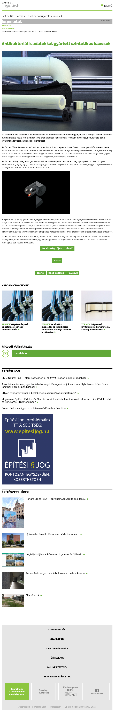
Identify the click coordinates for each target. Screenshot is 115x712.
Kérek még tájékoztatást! (57, 248)
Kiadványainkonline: (70, 691)
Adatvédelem (24, 707)
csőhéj (32, 16)
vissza (57, 260)
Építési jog (57, 658)
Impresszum (55, 707)
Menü (108, 6)
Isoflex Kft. (8, 16)
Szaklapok (57, 639)
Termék (20, 16)
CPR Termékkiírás (57, 648)
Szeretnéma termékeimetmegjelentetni (17, 691)
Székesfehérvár (8, 29)
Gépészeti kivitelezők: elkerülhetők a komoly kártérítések (95, 327)
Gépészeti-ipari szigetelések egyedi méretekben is (15, 327)
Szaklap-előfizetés (44, 691)
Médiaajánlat (40, 707)
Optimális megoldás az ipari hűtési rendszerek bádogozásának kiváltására (56, 328)
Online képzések (57, 667)
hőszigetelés (44, 16)
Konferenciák (57, 629)
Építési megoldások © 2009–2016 (80, 707)
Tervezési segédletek (57, 676)
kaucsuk (58, 16)
